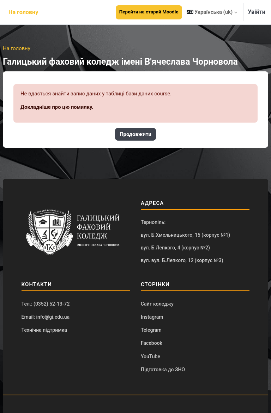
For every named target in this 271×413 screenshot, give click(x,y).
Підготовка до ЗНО (163, 369)
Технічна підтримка (44, 330)
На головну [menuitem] (23, 12)
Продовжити (135, 134)
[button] (212, 12)
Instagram (152, 317)
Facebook (151, 343)
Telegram (151, 330)
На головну (16, 48)
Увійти (256, 11)
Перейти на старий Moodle (149, 11)
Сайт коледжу (157, 304)
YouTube (150, 356)
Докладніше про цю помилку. (57, 107)
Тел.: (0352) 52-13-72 (46, 304)
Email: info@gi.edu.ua (46, 317)
